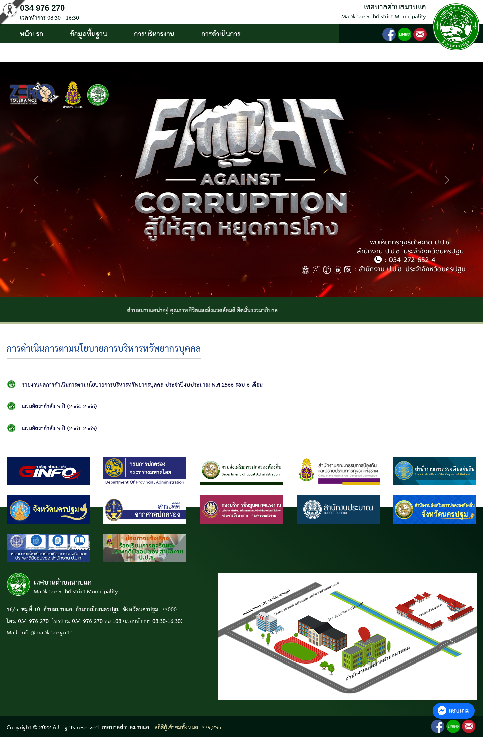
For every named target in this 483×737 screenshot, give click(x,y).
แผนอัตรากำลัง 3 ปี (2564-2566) (59, 406)
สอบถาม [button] (454, 711)
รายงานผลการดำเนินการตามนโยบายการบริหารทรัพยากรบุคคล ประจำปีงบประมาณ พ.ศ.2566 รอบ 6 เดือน (142, 385)
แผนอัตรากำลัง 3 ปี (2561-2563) (59, 428)
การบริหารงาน (154, 34)
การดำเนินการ (221, 34)
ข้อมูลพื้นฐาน (88, 34)
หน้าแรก (31, 34)
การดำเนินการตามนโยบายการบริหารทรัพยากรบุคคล (104, 349)
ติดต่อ (100, 53)
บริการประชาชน (42, 53)
